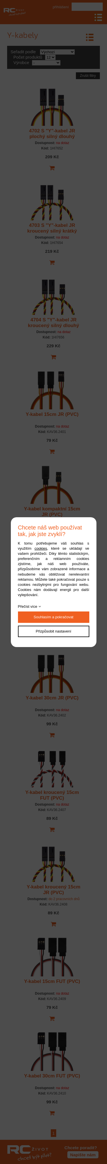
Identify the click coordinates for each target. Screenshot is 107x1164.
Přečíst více (27, 606)
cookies (41, 548)
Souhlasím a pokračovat (53, 617)
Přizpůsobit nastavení (53, 631)
